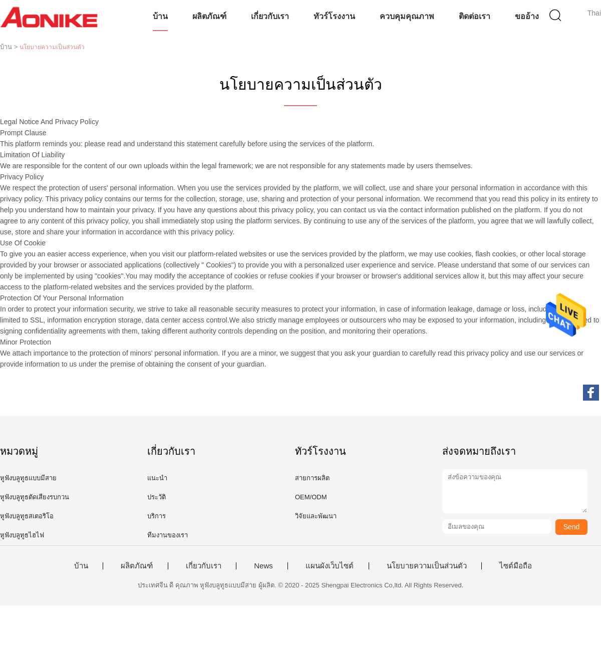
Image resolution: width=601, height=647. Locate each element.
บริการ (156, 516)
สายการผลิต (312, 478)
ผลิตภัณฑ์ (209, 16)
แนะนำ (157, 478)
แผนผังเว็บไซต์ (330, 565)
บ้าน (160, 16)
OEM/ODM (311, 497)
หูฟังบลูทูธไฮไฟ (22, 535)
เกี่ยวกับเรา (270, 16)
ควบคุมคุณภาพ (407, 16)
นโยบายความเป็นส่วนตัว (427, 565)
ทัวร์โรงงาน (334, 16)
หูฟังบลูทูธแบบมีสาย (28, 478)
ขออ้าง (527, 16)
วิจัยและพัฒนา (316, 516)
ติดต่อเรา (474, 16)
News (263, 565)
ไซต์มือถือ (515, 565)
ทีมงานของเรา (167, 535)
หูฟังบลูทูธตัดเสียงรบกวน (34, 497)
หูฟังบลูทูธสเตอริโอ (27, 516)
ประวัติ (156, 497)
